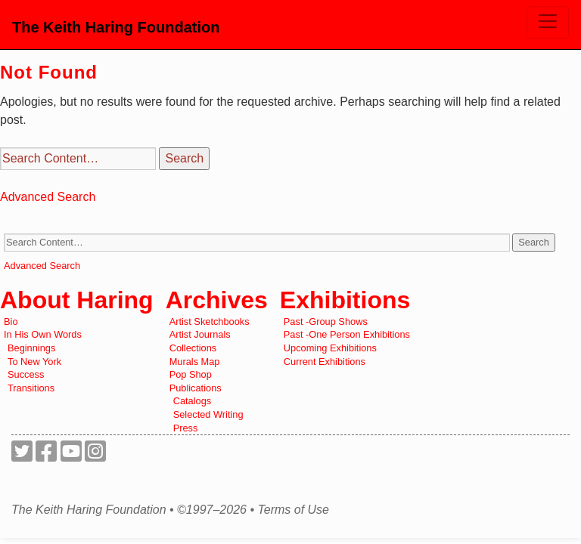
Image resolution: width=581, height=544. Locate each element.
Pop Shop (190, 374)
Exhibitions (345, 300)
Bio (11, 321)
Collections (193, 348)
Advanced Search (47, 196)
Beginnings (31, 348)
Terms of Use (293, 510)
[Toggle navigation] (548, 22)
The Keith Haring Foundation (115, 27)
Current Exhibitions (324, 361)
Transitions (31, 388)
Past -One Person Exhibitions (347, 334)
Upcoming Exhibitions (330, 348)
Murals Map (194, 361)
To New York (34, 361)
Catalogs (192, 400)
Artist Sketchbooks (209, 321)
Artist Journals (200, 334)
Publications (195, 388)
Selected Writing (208, 414)
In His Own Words (43, 334)
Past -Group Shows (326, 321)
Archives (217, 300)
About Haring (77, 300)
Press (185, 428)
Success (26, 374)
